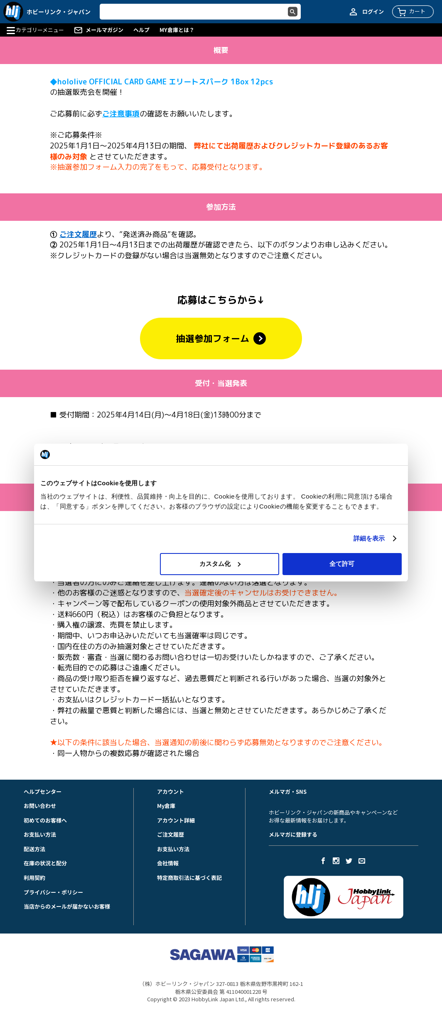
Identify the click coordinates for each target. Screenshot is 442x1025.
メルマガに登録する (293, 834)
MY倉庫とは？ (177, 30)
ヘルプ (141, 30)
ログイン (373, 11)
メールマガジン (104, 30)
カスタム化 (220, 563)
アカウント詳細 (176, 820)
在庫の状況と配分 (45, 863)
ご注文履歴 (170, 834)
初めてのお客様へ (45, 820)
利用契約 (34, 878)
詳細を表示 (369, 538)
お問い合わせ (40, 806)
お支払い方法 (40, 834)
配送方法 (34, 849)
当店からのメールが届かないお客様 (67, 906)
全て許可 (341, 563)
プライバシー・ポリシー (53, 892)
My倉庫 (166, 806)
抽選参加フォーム (221, 338)
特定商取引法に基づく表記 (189, 878)
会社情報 (168, 863)
